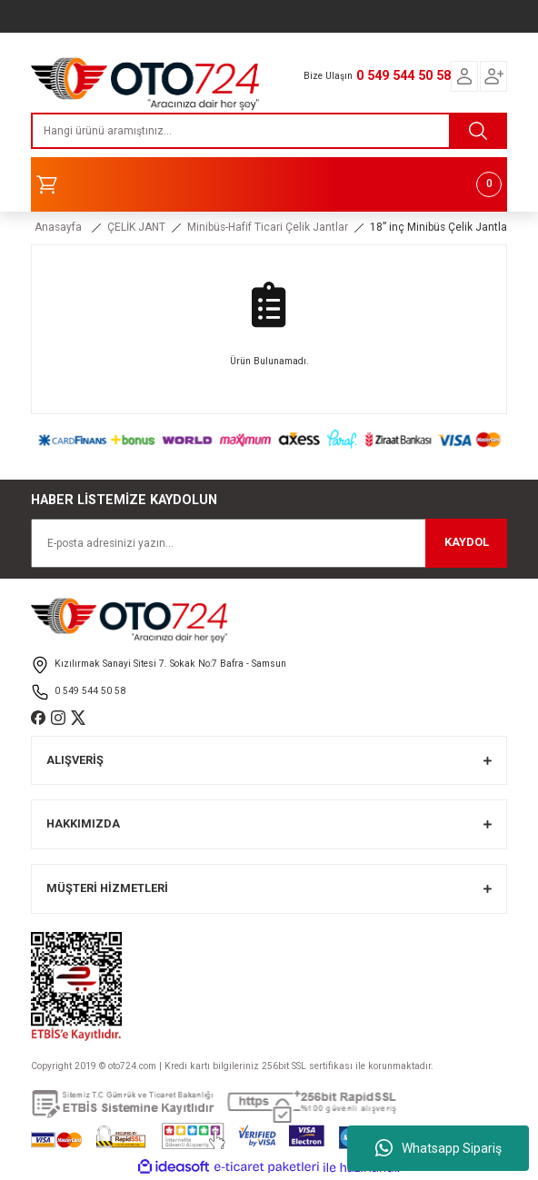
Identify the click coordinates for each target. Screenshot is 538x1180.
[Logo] (145, 79)
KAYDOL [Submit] (466, 542)
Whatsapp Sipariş (438, 1148)
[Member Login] (464, 76)
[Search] (269, 131)
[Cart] (269, 184)
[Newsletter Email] (269, 543)
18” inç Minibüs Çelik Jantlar (440, 227)
